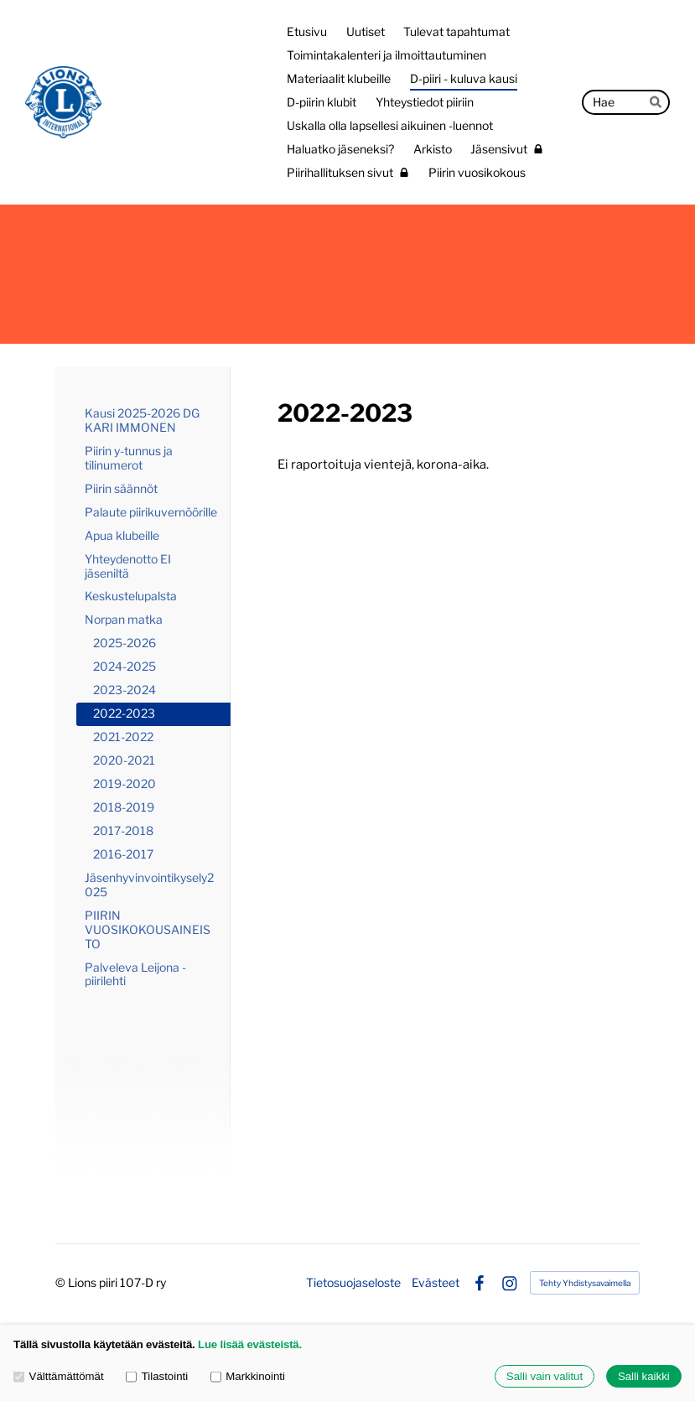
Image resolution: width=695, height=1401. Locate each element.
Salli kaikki (644, 1376)
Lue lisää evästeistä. (250, 1344)
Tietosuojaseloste (353, 1283)
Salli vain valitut (544, 1376)
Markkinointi (247, 1376)
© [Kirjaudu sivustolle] (61, 1282)
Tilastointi (157, 1376)
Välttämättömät (58, 1376)
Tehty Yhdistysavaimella (584, 1283)
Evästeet (435, 1283)
